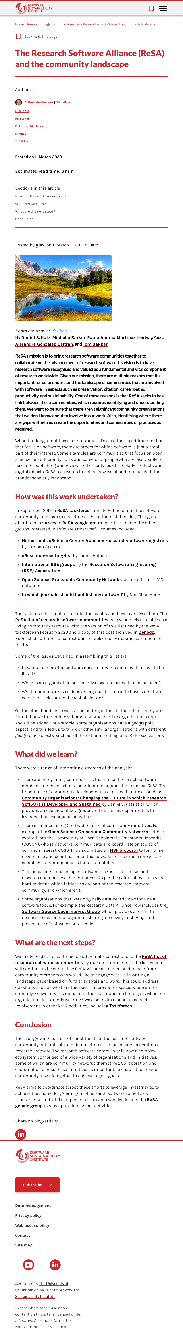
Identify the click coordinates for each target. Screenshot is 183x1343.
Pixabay (58, 330)
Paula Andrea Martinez (111, 337)
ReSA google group (82, 522)
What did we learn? (30, 204)
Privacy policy (28, 1215)
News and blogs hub (42, 24)
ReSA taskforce (73, 510)
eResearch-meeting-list (47, 555)
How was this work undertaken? (40, 196)
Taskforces (120, 1005)
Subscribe (32, 1184)
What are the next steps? (35, 211)
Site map (24, 1245)
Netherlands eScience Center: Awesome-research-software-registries (95, 540)
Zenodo (146, 632)
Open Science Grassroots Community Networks (72, 579)
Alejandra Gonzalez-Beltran (44, 344)
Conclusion (24, 219)
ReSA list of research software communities (61, 619)
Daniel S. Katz (35, 337)
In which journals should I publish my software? (72, 594)
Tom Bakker (95, 344)
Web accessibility (32, 1225)
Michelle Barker (68, 337)
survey (49, 522)
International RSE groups (48, 564)
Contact (22, 1235)
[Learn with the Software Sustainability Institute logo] (34, 8)
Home (19, 24)
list (26, 644)
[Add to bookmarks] (84, 36)
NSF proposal (124, 850)
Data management (33, 1205)
